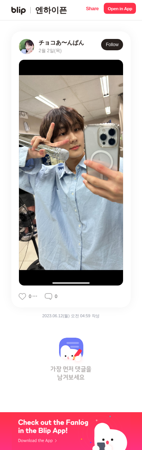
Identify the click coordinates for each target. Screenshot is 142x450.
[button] (92, 10)
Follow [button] (112, 44)
